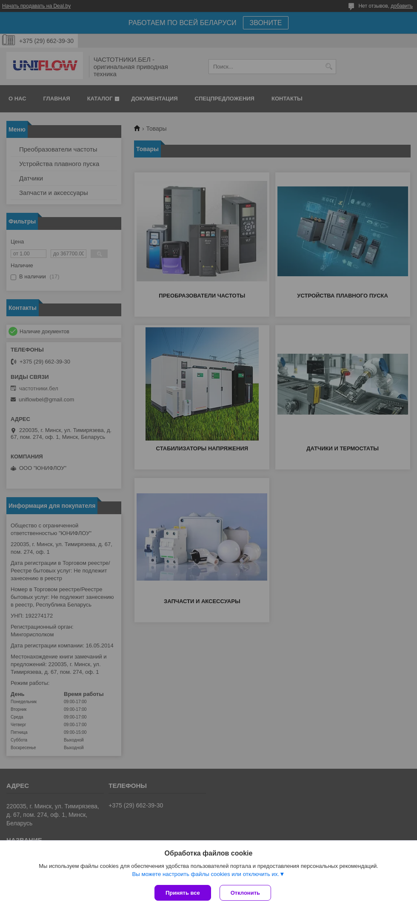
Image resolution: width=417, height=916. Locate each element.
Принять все (183, 893)
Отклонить (245, 893)
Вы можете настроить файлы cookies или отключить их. (205, 874)
